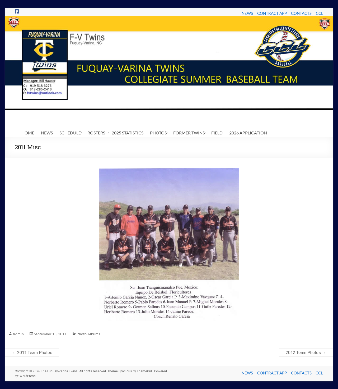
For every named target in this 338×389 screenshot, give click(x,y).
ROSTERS (96, 132)
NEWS (247, 13)
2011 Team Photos (32, 352)
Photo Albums (88, 334)
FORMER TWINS (189, 132)
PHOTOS (158, 132)
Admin (18, 334)
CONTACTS (301, 13)
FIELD (217, 132)
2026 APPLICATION (248, 132)
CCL (319, 13)
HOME (27, 132)
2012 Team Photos (306, 352)
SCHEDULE (70, 132)
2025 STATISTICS (127, 132)
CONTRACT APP (272, 13)
